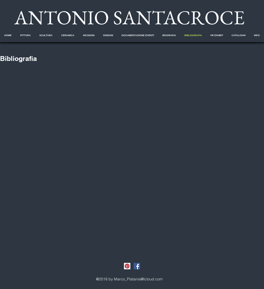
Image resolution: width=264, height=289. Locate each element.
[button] (25, 35)
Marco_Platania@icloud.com (138, 279)
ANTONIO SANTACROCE (129, 17)
